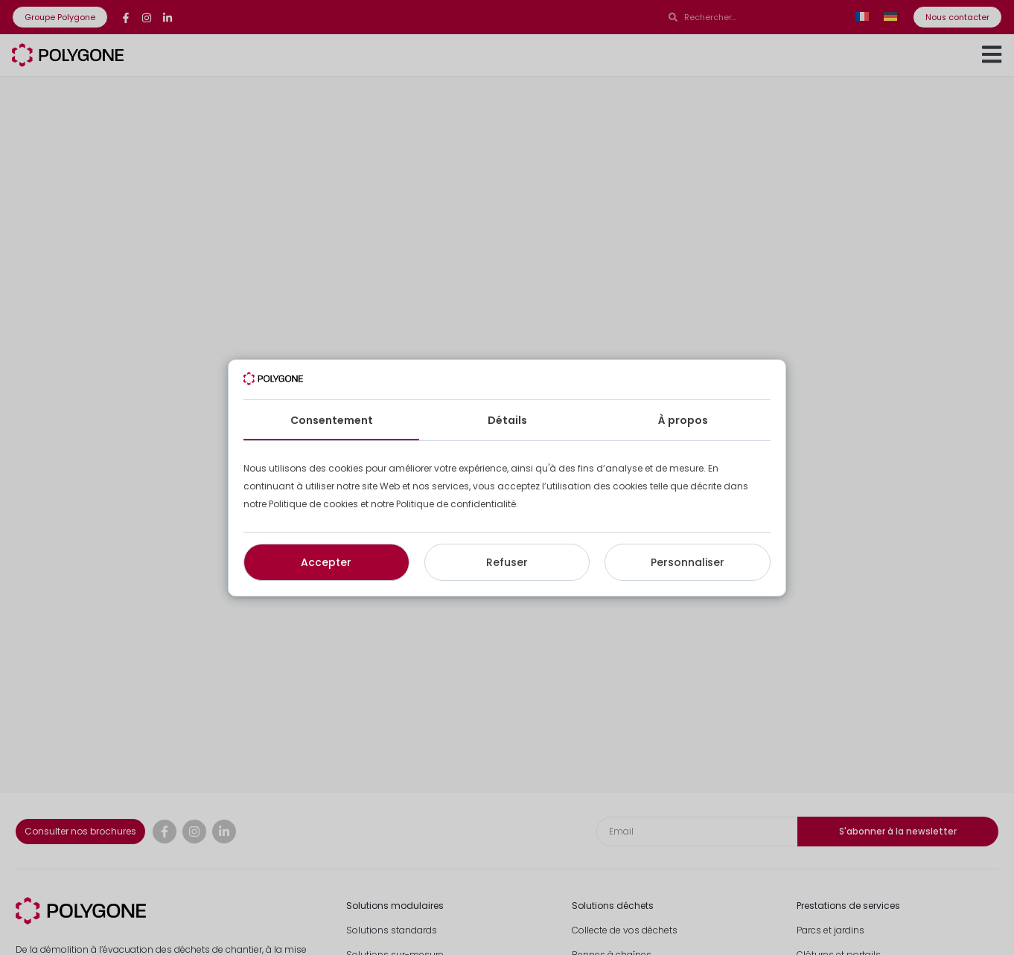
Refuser (507, 562)
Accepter (326, 562)
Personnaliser (687, 562)
